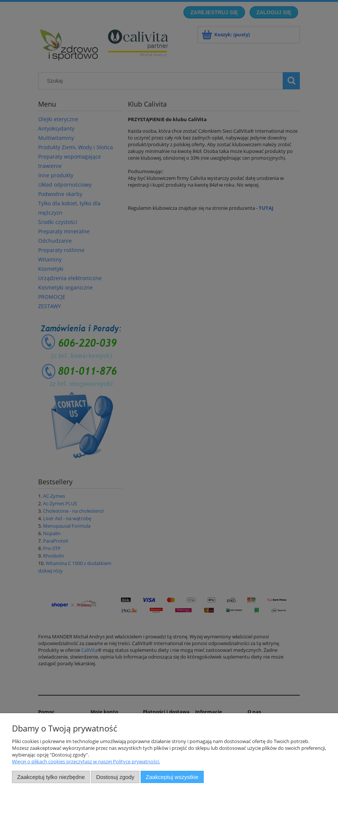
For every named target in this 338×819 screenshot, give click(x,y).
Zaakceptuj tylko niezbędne (51, 777)
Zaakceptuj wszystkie (172, 777)
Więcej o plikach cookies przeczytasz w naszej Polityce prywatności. (86, 761)
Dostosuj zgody (115, 777)
